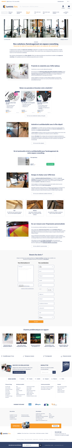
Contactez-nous (61, 1)
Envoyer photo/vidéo (19, 372)
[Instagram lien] (46, 379)
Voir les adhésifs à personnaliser (40, 252)
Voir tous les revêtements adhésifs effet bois (42, 198)
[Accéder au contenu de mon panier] (69, 6)
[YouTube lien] (30, 379)
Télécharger (55, 425)
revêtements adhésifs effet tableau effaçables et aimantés (50, 76)
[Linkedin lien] (38, 379)
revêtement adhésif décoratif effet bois (43, 183)
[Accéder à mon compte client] (63, 6)
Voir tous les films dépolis (38, 148)
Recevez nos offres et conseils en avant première (47, 368)
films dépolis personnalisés (46, 247)
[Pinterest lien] (54, 379)
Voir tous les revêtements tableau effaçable (36, 122)
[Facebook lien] (21, 379)
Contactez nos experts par (62, 435)
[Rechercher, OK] (40, 445)
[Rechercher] (20, 7)
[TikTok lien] (61, 379)
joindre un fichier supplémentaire (27, 303)
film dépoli (34, 133)
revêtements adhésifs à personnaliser (50, 248)
